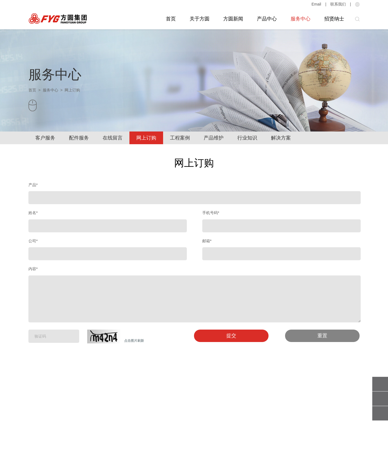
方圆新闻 (233, 19)
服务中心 (300, 19)
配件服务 (79, 138)
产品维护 (214, 138)
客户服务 (45, 138)
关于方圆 (199, 19)
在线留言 (113, 138)
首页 (171, 19)
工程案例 (180, 138)
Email (316, 4)
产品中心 (267, 19)
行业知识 (247, 138)
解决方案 (281, 138)
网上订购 (146, 138)
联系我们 (338, 4)
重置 (322, 335)
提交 (231, 335)
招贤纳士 (334, 19)
